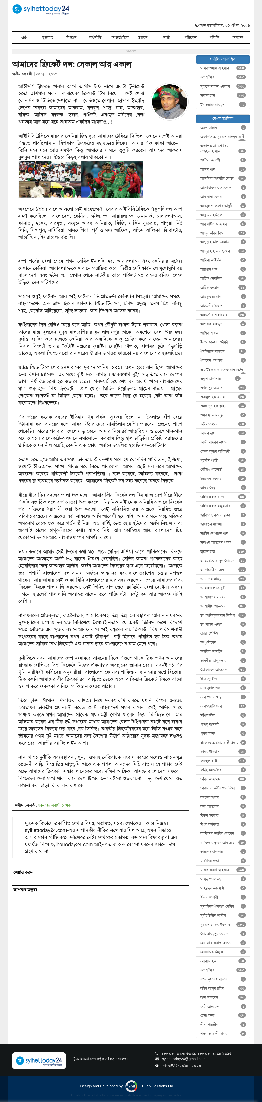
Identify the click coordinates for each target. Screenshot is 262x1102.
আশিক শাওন (223, 333)
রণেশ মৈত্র (223, 77)
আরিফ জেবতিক (223, 278)
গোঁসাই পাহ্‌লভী (223, 469)
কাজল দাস (223, 433)
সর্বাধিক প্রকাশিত (223, 59)
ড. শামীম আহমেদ (223, 606)
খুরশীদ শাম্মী (223, 460)
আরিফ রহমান (223, 287)
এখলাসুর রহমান (223, 387)
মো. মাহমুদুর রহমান (223, 933)
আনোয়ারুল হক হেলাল (223, 187)
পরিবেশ (190, 37)
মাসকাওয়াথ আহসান (223, 68)
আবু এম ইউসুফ (223, 214)
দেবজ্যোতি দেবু (223, 706)
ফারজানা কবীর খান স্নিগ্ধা (223, 788)
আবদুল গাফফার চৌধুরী (223, 205)
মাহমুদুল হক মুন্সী (223, 888)
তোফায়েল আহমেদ (223, 669)
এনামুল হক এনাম (223, 396)
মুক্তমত (48, 37)
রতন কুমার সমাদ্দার (223, 979)
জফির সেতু (223, 487)
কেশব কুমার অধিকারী (223, 451)
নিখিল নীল (223, 715)
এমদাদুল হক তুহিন (223, 406)
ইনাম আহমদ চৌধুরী (223, 342)
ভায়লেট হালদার (223, 851)
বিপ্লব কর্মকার (223, 824)
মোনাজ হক (223, 961)
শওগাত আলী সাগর (223, 1033)
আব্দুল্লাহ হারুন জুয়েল (223, 251)
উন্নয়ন (143, 37)
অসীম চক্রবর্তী (23, 73)
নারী (166, 37)
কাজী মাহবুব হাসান (223, 442)
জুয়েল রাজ (223, 95)
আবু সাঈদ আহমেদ (223, 224)
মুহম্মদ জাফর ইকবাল (223, 86)
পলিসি (214, 37)
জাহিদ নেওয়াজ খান (223, 533)
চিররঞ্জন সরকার (223, 478)
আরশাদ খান (223, 269)
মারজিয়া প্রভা (223, 860)
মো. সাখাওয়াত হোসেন (223, 942)
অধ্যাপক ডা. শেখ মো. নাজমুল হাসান (223, 148)
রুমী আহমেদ (223, 1006)
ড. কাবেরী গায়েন (223, 569)
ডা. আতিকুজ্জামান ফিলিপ (223, 615)
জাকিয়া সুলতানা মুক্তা (223, 515)
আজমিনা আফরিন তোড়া (223, 178)
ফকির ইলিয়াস (223, 751)
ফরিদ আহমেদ (223, 779)
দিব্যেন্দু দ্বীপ (223, 678)
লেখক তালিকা (222, 118)
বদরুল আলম (223, 797)
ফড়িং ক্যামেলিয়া (223, 769)
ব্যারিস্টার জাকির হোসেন (223, 833)
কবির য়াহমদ (223, 424)
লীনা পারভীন (223, 1024)
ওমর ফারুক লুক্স (223, 415)
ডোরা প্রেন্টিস (223, 633)
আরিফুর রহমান (223, 296)
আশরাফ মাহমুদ (223, 323)
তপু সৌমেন (223, 642)
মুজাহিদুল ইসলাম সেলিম (223, 906)
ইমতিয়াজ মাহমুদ (223, 104)
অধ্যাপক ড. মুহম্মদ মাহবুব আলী (223, 137)
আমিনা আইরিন (223, 260)
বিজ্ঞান (71, 37)
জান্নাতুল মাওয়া (223, 524)
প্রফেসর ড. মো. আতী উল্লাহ (223, 742)
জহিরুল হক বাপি (223, 496)
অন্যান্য (238, 37)
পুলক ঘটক (223, 733)
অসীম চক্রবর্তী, (26, 805)
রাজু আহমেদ (223, 997)
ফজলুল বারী (223, 760)
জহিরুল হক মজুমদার (223, 505)
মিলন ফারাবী (223, 897)
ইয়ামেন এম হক (223, 360)
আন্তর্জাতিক (120, 37)
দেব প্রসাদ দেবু (223, 697)
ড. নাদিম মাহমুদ (223, 578)
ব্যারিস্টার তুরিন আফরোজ (223, 842)
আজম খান (223, 169)
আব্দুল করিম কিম (223, 233)
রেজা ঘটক (223, 1015)
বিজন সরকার (223, 815)
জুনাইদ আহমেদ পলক (223, 542)
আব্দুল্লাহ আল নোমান (223, 241)
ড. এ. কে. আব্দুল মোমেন (223, 560)
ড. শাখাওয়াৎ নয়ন (223, 597)
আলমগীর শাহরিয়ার (223, 314)
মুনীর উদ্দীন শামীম (223, 915)
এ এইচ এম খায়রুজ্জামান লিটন (223, 370)
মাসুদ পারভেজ (223, 879)
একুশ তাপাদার (220, 378)
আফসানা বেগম (223, 196)
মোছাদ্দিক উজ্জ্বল (223, 951)
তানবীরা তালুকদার (223, 660)
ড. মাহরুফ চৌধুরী (223, 587)
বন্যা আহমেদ (223, 806)
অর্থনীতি (95, 37)
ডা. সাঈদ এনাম (223, 624)
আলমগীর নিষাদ (223, 305)
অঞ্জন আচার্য (223, 127)
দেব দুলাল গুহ (223, 687)
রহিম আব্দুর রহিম (223, 988)
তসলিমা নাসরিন (223, 651)
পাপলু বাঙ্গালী (223, 724)
